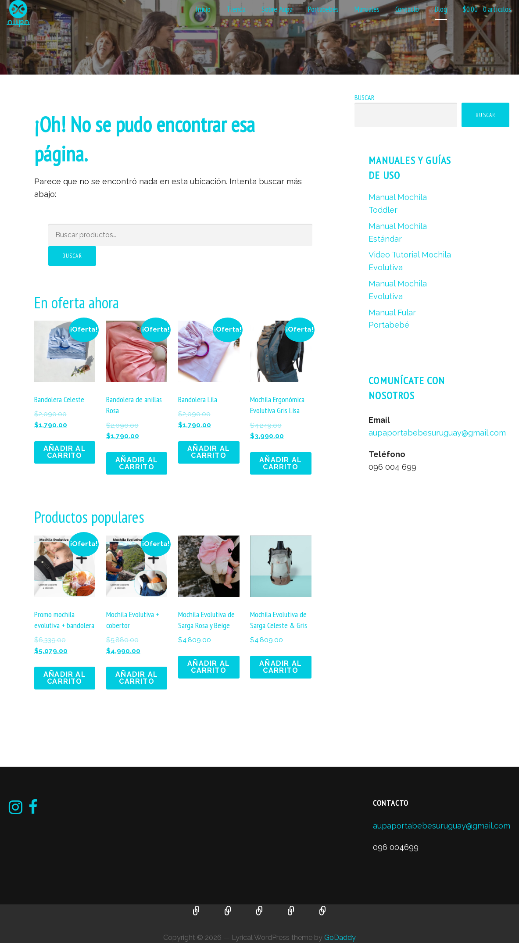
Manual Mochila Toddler (197, 911)
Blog (441, 9)
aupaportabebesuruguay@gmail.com (437, 432)
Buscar (72, 256)
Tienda (236, 9)
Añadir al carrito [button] (64, 452)
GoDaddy (340, 937)
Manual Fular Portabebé (323, 911)
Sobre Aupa (276, 9)
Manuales (366, 9)
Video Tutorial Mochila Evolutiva (260, 911)
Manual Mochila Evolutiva (291, 911)
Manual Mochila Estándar (228, 911)
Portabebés (323, 9)
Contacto (407, 9)
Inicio (203, 9)
